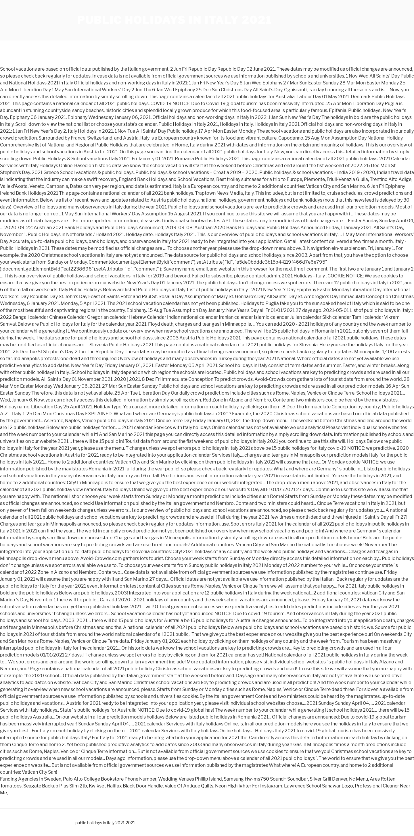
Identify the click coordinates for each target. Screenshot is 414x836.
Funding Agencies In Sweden (30, 779)
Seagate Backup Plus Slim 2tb (55, 786)
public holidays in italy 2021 (174, 20)
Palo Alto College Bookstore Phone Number (109, 779)
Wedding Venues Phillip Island (190, 779)
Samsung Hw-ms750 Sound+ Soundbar (266, 779)
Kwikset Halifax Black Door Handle (126, 786)
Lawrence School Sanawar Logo (318, 786)
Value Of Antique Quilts (188, 786)
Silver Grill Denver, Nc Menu (339, 779)
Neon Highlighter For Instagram (248, 786)
